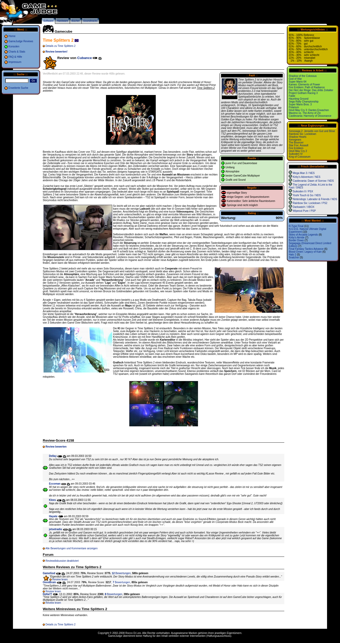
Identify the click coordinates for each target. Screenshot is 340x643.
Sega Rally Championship (303, 101)
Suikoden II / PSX (303, 191)
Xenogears (295, 139)
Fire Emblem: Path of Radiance (307, 87)
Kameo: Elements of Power (304, 84)
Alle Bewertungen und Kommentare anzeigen (71, 548)
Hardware (62, 20)
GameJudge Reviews (21, 41)
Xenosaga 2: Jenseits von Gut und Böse (312, 131)
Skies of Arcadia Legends (303, 234)
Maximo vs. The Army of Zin (305, 113)
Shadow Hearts (297, 136)
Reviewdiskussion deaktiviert (62, 560)
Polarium (294, 107)
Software (48, 20)
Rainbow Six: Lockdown (302, 134)
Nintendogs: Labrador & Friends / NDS (315, 199)
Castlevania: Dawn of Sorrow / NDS (313, 180)
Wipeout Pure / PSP (304, 210)
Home (12, 36)
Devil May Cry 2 (298, 151)
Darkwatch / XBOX (303, 207)
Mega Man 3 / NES (304, 173)
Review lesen (60, 579)
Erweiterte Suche (18, 87)
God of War (295, 78)
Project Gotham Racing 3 (303, 93)
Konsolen (14, 46)
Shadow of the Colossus (303, 76)
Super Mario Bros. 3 (300, 104)
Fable (292, 95)
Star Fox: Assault (298, 145)
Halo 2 (292, 254)
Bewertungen (121, 573)
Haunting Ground (298, 98)
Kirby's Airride (296, 237)
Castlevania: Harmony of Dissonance (310, 115)
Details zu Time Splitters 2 (61, 46)
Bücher (76, 20)
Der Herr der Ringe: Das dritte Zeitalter (311, 90)
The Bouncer (296, 142)
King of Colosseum (299, 156)
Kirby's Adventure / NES (306, 177)
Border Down (296, 240)
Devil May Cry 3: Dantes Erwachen (309, 110)
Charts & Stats (17, 51)
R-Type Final (296, 226)
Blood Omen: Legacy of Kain (305, 251)
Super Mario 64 (297, 81)
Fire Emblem (296, 148)
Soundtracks (90, 20)
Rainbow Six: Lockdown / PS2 (310, 203)
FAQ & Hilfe (15, 56)
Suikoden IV (296, 153)
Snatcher (294, 257)
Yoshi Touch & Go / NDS (307, 195)
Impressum (15, 62)
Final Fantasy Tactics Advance (306, 248)
